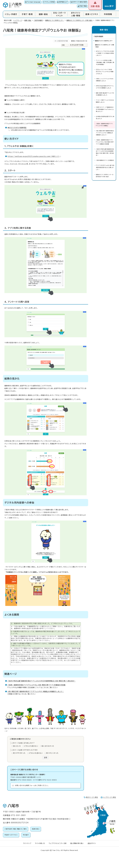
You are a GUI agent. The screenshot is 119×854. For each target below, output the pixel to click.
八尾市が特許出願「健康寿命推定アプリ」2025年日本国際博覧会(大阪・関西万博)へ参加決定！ (42, 681)
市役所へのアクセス (11, 835)
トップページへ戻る (109, 797)
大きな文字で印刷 (76, 45)
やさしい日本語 (50, 2)
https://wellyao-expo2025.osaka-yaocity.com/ (34, 156)
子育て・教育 (27, 14)
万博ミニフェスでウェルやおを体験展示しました (105, 79)
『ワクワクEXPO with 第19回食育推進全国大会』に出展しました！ (105, 167)
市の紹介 (26, 835)
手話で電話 (83, 6)
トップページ (17, 20)
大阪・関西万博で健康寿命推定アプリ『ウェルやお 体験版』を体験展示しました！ (36, 691)
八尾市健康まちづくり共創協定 (105, 160)
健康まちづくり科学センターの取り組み (79, 20)
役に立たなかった (48, 746)
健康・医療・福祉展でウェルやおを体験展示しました (105, 94)
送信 (45, 757)
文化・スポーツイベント (59, 14)
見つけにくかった (52, 753)
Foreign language (33, 2)
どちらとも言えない (31, 746)
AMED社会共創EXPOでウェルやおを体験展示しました (105, 87)
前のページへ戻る (92, 797)
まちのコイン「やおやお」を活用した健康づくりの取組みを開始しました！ (105, 53)
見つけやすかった (19, 753)
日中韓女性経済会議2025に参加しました (105, 117)
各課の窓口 (35, 829)
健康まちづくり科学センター (54, 20)
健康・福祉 (43, 14)
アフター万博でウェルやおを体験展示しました (105, 101)
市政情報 (108, 14)
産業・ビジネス (91, 14)
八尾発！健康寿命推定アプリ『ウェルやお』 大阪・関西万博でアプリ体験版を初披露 (36, 685)
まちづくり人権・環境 (75, 14)
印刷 (63, 45)
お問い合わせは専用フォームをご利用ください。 (32, 785)
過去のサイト (92, 843)
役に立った (17, 746)
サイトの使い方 (40, 843)
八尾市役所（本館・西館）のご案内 (15, 829)
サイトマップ (27, 843)
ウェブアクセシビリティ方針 (58, 843)
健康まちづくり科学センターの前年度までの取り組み (104, 175)
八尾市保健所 (38, 20)
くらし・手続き (11, 14)
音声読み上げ (63, 2)
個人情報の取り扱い (77, 843)
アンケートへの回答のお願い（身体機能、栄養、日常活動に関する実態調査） (105, 62)
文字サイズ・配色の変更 (79, 2)
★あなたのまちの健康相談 (17, 127)
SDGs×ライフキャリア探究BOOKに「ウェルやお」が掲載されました (104, 71)
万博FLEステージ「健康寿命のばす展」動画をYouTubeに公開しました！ (105, 109)
